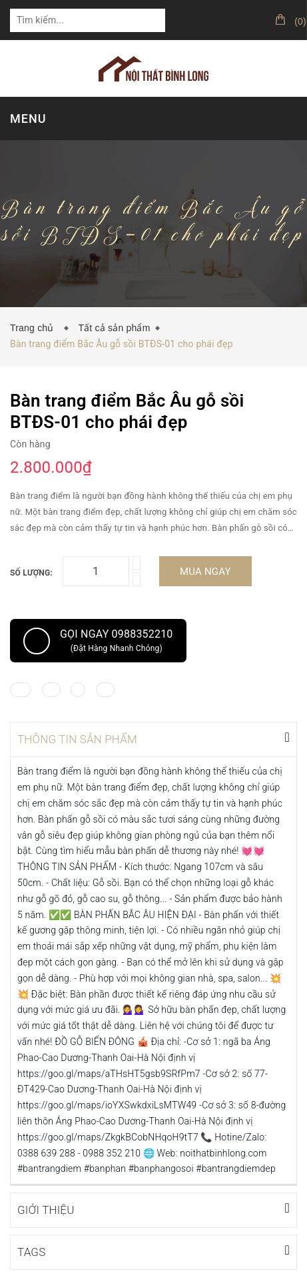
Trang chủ (34, 328)
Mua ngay (205, 572)
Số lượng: (31, 573)
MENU (28, 119)
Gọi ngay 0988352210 (98, 641)
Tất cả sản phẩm (114, 328)
